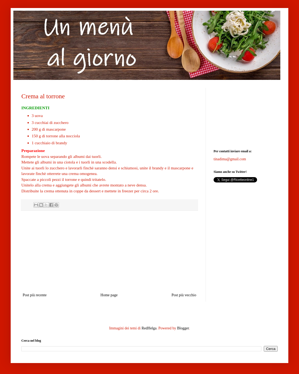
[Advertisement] (246, 114)
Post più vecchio (183, 295)
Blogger (183, 328)
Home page (108, 295)
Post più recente (34, 295)
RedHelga (148, 328)
